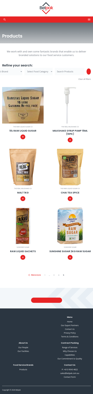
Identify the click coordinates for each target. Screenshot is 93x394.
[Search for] (69, 71)
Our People (23, 347)
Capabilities (70, 355)
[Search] (89, 71)
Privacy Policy (70, 333)
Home (69, 321)
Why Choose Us (70, 351)
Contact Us (70, 329)
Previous (36, 275)
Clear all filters (84, 79)
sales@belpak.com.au (69, 373)
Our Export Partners (70, 325)
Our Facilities (23, 351)
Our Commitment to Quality (69, 358)
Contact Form (70, 377)
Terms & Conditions (69, 336)
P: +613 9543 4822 (70, 369)
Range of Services (69, 347)
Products (23, 369)
